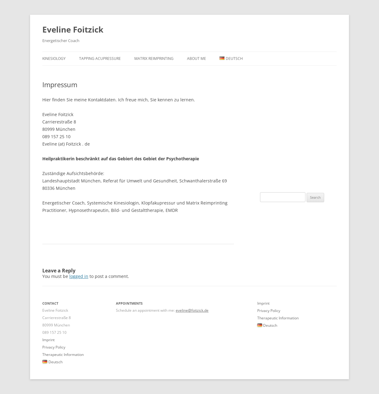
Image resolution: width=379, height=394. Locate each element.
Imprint (48, 339)
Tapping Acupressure (100, 58)
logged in (78, 276)
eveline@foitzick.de (192, 310)
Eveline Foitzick (72, 29)
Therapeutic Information (63, 354)
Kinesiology (54, 58)
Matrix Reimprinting (154, 58)
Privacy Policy (53, 347)
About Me (196, 58)
